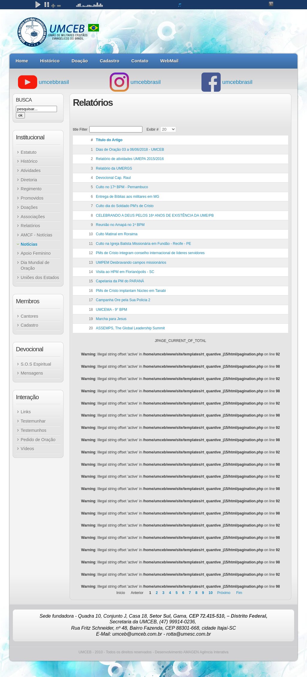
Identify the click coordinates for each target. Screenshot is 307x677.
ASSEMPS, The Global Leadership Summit (130, 328)
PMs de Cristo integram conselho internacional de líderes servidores (150, 253)
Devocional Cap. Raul (113, 178)
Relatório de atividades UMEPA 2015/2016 (130, 159)
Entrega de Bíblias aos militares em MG (127, 196)
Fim (239, 593)
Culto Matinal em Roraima (117, 234)
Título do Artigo (109, 140)
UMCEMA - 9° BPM (111, 309)
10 (211, 593)
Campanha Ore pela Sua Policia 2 (123, 300)
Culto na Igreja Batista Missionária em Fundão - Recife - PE (143, 244)
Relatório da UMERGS (114, 168)
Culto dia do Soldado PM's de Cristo (125, 206)
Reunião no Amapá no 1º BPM (120, 225)
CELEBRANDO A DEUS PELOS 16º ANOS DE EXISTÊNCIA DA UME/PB (155, 215)
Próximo (224, 593)
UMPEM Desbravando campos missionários (131, 262)
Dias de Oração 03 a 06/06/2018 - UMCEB (130, 149)
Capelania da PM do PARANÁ (120, 281)
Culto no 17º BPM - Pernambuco (122, 187)
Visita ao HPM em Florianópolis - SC (125, 272)
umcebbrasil (43, 82)
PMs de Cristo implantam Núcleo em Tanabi (131, 291)
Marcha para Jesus (111, 319)
